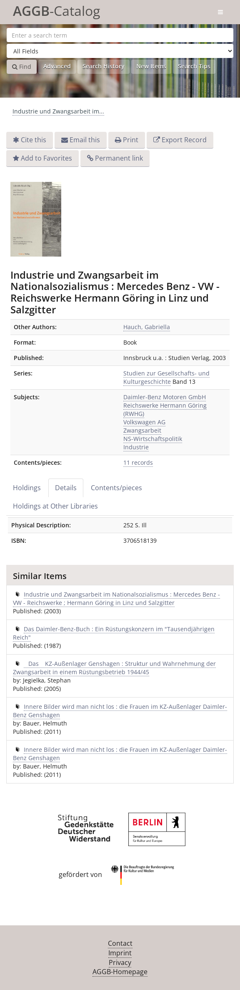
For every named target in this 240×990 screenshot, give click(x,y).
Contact (120, 943)
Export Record (184, 139)
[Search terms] (120, 35)
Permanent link (119, 158)
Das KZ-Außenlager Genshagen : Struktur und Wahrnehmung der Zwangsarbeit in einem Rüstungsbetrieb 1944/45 (114, 668)
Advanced (57, 66)
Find (21, 67)
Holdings (27, 487)
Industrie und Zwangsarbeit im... (58, 111)
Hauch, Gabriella (146, 327)
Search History (103, 66)
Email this (85, 139)
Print (130, 139)
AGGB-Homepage (120, 971)
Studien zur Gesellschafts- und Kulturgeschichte (166, 377)
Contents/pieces (116, 487)
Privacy (120, 962)
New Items (151, 66)
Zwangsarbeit (142, 430)
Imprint (120, 952)
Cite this (33, 139)
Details (66, 487)
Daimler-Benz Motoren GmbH (164, 397)
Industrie (136, 447)
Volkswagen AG (144, 422)
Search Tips (194, 66)
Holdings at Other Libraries (55, 506)
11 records (138, 462)
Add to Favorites (46, 158)
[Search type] (120, 51)
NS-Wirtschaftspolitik (152, 439)
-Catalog (56, 9)
